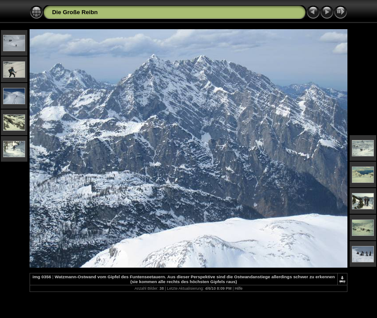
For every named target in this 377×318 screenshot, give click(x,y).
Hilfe (239, 288)
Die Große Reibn (75, 12)
